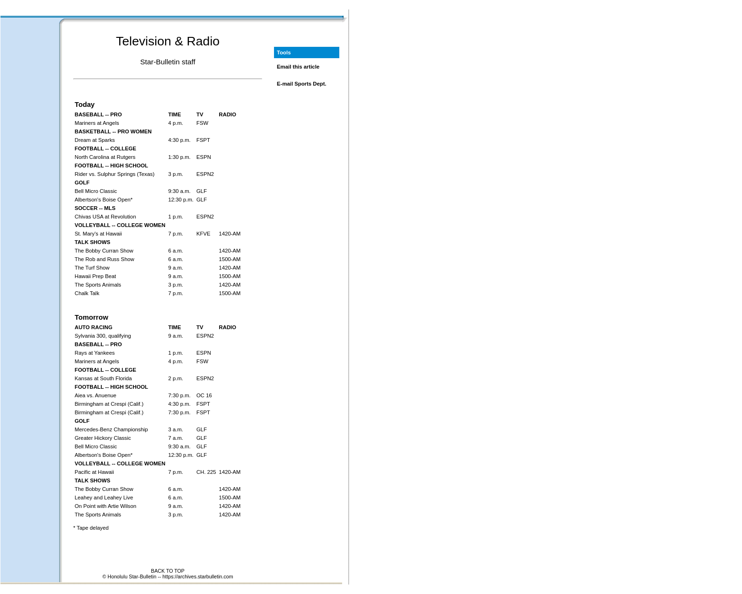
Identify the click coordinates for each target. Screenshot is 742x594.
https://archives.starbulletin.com (197, 576)
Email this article (298, 67)
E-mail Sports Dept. (302, 84)
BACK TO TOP (168, 571)
